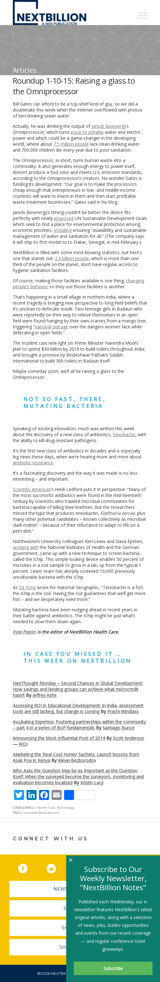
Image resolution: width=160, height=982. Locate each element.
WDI (23, 744)
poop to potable (87, 132)
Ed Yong (27, 587)
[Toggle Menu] (143, 15)
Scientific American (32, 489)
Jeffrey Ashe (44, 695)
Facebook (27, 867)
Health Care (46, 808)
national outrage (51, 327)
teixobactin (124, 434)
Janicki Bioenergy (109, 126)
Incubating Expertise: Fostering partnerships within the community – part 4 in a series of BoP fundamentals (79, 725)
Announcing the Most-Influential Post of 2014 (59, 738)
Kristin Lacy (91, 783)
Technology (65, 808)
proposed (63, 218)
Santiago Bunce (118, 728)
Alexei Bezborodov (77, 760)
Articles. (25, 70)
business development (41, 813)
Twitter (55, 867)
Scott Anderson (128, 738)
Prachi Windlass (123, 711)
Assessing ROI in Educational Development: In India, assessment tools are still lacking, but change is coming (78, 708)
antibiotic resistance (33, 463)
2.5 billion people (72, 258)
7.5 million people (71, 144)
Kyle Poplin (24, 632)
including (63, 230)
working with (25, 547)
